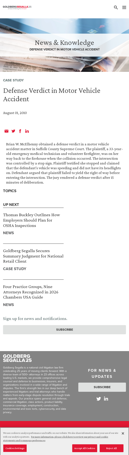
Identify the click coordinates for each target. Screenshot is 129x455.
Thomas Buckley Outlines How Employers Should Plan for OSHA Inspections (31, 220)
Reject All (111, 449)
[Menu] (122, 8)
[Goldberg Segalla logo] (17, 8)
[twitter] (13, 131)
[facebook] (20, 131)
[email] (6, 131)
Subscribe (64, 329)
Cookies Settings (15, 449)
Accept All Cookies (84, 449)
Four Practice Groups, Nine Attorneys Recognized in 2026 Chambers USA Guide (30, 292)
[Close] (123, 435)
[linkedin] (27, 131)
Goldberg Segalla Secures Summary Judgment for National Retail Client (33, 256)
